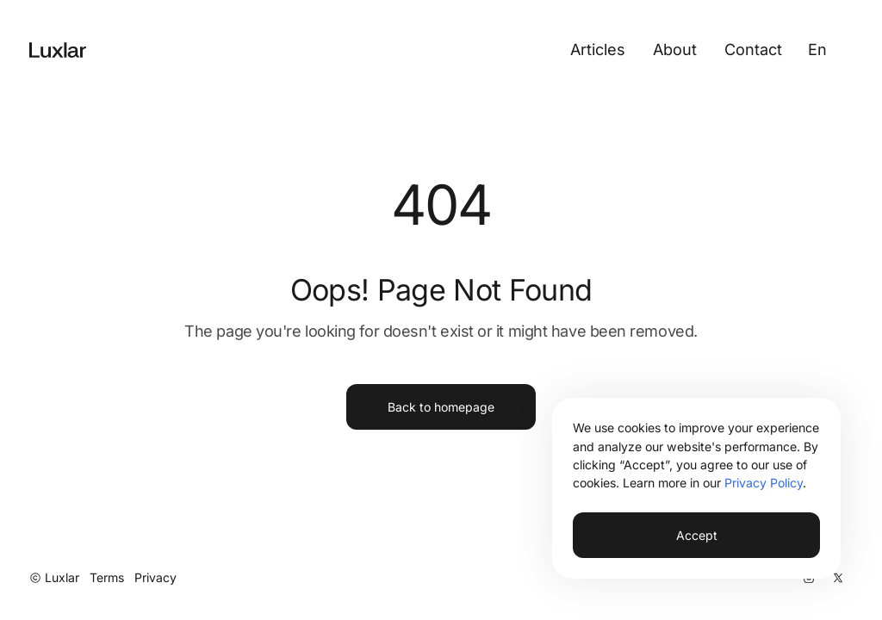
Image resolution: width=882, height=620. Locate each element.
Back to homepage (441, 407)
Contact (753, 49)
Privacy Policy (763, 482)
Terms (107, 577)
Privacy (155, 577)
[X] (838, 577)
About (675, 49)
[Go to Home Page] (57, 49)
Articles (597, 49)
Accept (696, 535)
